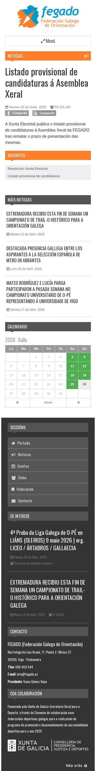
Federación (23, 489)
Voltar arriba (76, 765)
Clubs (19, 477)
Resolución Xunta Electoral (28, 169)
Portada (21, 443)
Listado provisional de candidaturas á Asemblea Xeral (46, 82)
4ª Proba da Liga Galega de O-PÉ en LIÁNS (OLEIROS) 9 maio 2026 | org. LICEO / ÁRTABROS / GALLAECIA (47, 540)
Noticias (15, 56)
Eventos (20, 466)
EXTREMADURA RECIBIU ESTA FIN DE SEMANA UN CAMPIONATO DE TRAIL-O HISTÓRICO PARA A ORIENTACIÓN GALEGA (47, 219)
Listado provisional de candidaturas (34, 176)
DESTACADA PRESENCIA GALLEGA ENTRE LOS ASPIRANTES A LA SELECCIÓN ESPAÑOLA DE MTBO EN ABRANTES (44, 254)
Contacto (22, 500)
